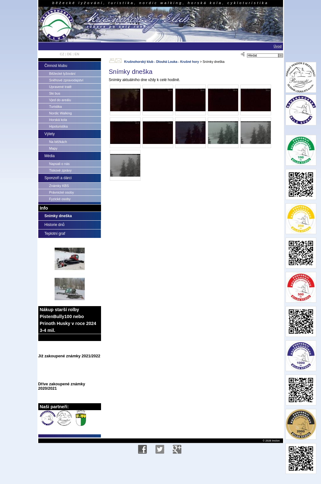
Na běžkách (58, 142)
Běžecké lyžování (62, 73)
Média (50, 156)
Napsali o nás (59, 164)
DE (69, 54)
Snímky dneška (58, 216)
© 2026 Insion (271, 440)
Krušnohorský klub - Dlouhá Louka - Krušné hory (161, 61)
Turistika (55, 106)
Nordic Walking (60, 113)
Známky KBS (59, 186)
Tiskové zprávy (60, 170)
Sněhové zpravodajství (66, 80)
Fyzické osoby (60, 199)
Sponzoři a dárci (58, 178)
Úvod (278, 46)
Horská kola (58, 120)
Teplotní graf (55, 233)
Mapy (53, 148)
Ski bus (54, 93)
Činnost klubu (56, 65)
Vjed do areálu (60, 100)
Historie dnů (55, 225)
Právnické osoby (61, 192)
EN (77, 54)
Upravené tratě (60, 87)
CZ (62, 54)
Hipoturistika (58, 126)
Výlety (50, 134)
